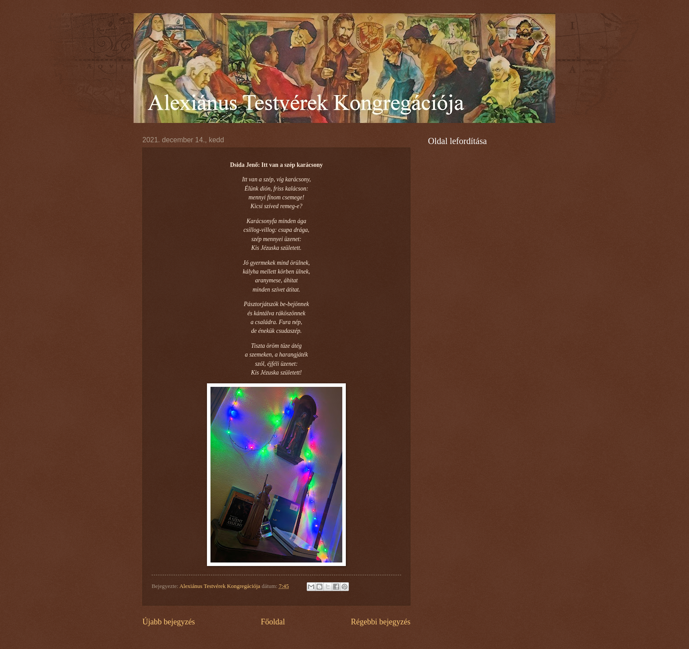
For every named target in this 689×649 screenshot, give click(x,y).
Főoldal (273, 621)
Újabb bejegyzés (168, 621)
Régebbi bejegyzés (380, 621)
